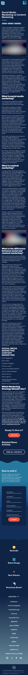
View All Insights (14, 452)
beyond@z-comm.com (13, 424)
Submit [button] (14, 519)
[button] (24, 3)
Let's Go (14, 435)
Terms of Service (13, 673)
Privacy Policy (5, 673)
